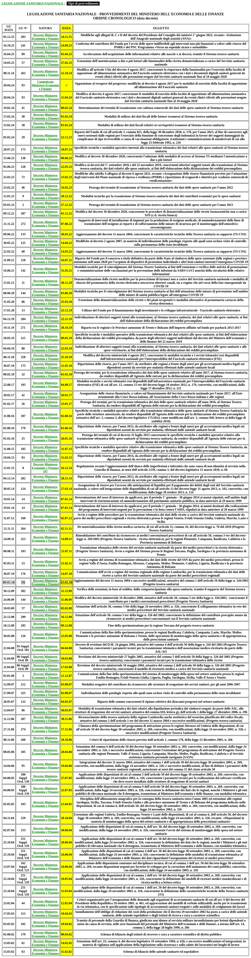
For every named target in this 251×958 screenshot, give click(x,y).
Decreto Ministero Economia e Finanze (45, 36)
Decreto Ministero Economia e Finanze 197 (45, 468)
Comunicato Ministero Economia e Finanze (45, 85)
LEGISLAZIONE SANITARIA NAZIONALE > (34, 3)
